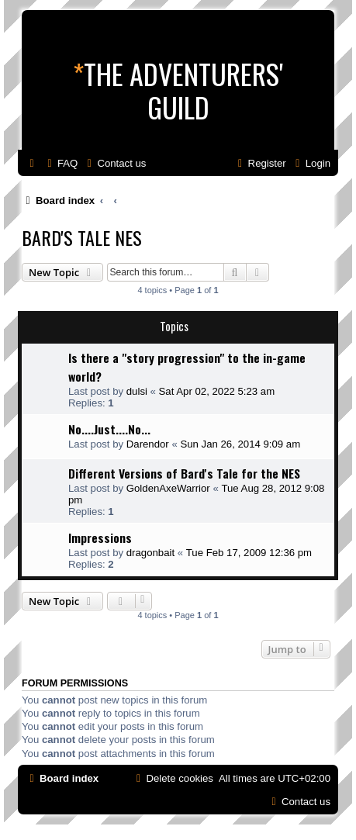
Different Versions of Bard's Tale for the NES (184, 473)
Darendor (147, 444)
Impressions (100, 537)
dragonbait (150, 552)
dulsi (136, 391)
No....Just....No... (109, 429)
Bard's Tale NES (82, 237)
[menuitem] (60, 163)
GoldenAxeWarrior (168, 488)
